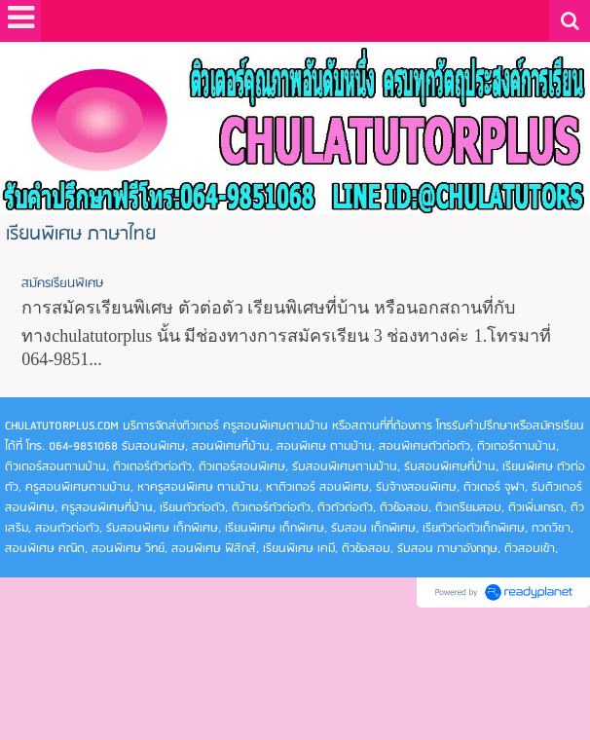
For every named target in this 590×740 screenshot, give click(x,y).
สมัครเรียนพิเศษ (62, 284)
